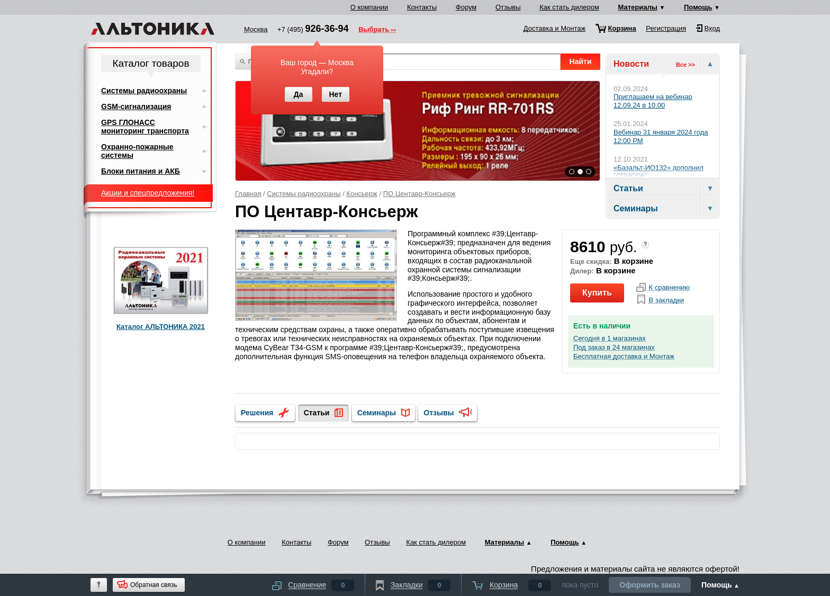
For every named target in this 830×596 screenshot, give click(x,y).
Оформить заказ (649, 585)
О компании (369, 7)
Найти (581, 61)
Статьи (317, 412)
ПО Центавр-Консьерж (419, 194)
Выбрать (373, 30)
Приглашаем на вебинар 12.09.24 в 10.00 (653, 101)
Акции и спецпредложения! (147, 193)
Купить (597, 292)
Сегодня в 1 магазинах (609, 338)
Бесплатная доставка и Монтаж (623, 356)
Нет (335, 94)
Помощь (698, 7)
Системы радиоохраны (303, 194)
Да (298, 94)
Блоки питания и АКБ (140, 171)
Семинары (376, 412)
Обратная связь (153, 585)
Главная (248, 194)
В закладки (666, 300)
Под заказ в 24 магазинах (614, 347)
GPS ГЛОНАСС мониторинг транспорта (145, 126)
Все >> (685, 64)
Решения (257, 412)
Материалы (637, 7)
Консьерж (361, 194)
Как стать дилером (569, 7)
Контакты (422, 7)
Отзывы (508, 7)
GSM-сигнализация (136, 106)
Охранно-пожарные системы (137, 151)
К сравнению (669, 287)
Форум (466, 7)
